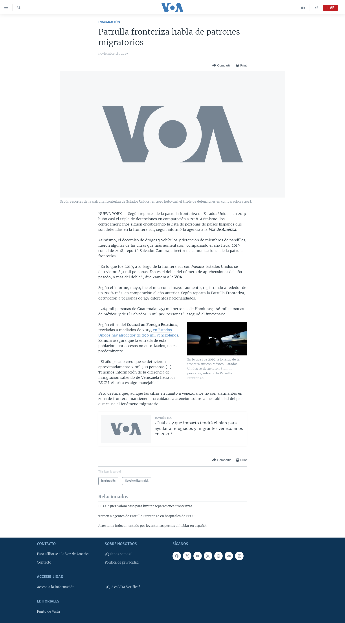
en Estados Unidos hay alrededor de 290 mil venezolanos (138, 332)
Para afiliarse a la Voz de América (63, 554)
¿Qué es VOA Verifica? (123, 587)
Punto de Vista (48, 612)
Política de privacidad (122, 563)
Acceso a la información (56, 587)
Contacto (44, 563)
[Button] (221, 65)
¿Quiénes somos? (118, 554)
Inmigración (109, 22)
